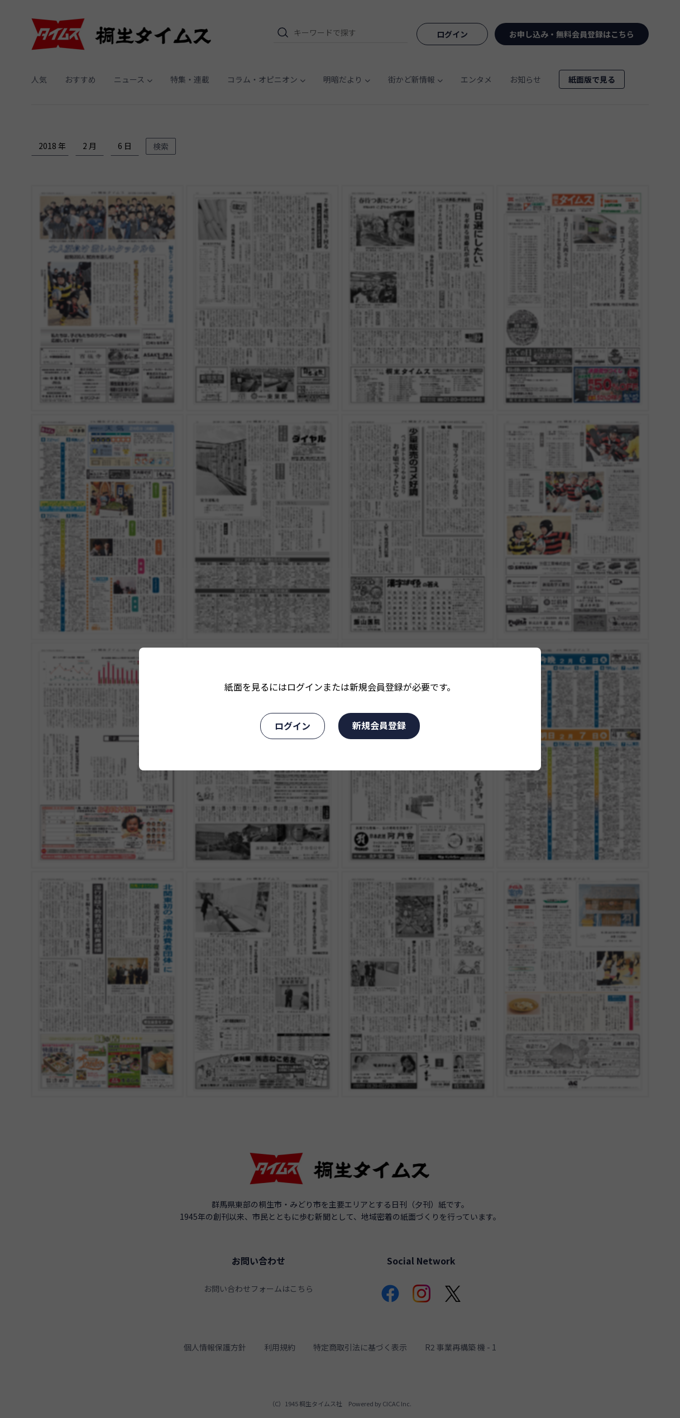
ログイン (292, 725)
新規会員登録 (379, 725)
